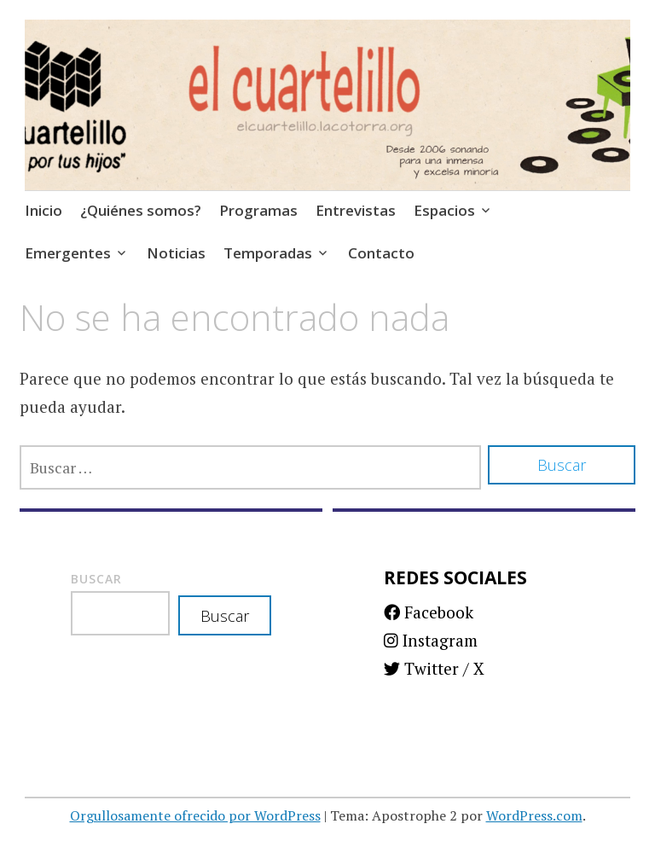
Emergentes (68, 253)
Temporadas (267, 253)
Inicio (43, 210)
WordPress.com (534, 815)
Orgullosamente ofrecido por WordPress (195, 815)
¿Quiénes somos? (140, 210)
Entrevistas (356, 210)
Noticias (176, 253)
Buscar (96, 579)
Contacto (381, 253)
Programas (258, 210)
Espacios (444, 210)
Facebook (428, 612)
